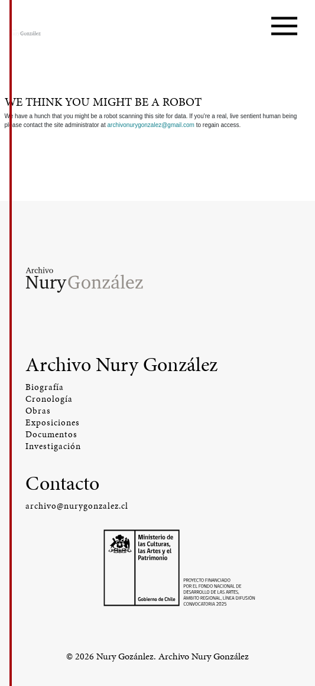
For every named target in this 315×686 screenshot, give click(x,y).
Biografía (44, 387)
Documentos (51, 434)
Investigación (53, 446)
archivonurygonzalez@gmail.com (150, 125)
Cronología (49, 399)
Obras (38, 411)
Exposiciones (52, 422)
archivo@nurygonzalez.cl (76, 506)
